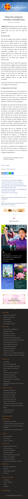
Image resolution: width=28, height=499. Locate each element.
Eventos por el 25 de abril (9, 394)
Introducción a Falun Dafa (9, 315)
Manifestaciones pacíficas (9, 390)
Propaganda (5, 419)
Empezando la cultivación (9, 348)
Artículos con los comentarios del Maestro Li (13, 353)
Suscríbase (5, 486)
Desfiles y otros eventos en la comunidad (13, 403)
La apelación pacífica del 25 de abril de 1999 (13, 423)
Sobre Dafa (5, 312)
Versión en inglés (5, 165)
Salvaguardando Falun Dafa (9, 346)
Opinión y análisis (7, 416)
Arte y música (6, 438)
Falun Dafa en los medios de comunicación (13, 405)
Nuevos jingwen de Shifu (9, 471)
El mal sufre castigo (8, 448)
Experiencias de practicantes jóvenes (11, 337)
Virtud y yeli (5, 443)
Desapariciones (6, 381)
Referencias (5, 464)
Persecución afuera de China (10, 377)
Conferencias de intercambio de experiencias (13, 340)
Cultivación (5, 326)
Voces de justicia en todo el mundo (11, 454)
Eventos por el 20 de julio (9, 397)
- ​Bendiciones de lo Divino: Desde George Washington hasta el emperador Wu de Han (14, 186)
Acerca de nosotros (7, 477)
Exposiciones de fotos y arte (9, 399)
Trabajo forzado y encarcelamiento (11, 379)
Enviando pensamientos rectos (10, 342)
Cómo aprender (7, 319)
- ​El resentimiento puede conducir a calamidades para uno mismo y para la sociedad (14, 190)
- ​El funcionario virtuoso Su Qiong (9, 192)
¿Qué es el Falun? (7, 321)
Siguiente (3, 201)
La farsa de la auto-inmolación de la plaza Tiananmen (13, 426)
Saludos (5, 407)
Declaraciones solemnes (9, 459)
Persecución (5, 359)
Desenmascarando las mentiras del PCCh (12, 429)
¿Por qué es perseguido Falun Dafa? (11, 366)
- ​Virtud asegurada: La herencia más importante (12, 184)
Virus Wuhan (6, 361)
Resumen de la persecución (9, 364)
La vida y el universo (8, 440)
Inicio (7, 13)
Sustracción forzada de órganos (10, 372)
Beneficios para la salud (8, 317)
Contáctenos (6, 480)
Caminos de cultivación (8, 350)
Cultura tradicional (18, 13)
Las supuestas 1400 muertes (9, 421)
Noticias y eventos (7, 388)
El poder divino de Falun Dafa (10, 344)
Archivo (5, 484)
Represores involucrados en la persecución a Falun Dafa (13, 384)
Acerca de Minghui (7, 482)
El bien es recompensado (9, 457)
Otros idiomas (6, 490)
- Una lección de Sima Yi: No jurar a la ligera (11, 182)
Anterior (3, 195)
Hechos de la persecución (9, 374)
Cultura (11, 13)
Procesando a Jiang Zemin (9, 450)
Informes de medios (8, 412)
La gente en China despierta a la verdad (12, 461)
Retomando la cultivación (9, 335)
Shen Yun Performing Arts (9, 401)
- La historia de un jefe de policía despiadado (11, 180)
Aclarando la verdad (8, 331)
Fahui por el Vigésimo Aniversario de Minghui (14, 355)
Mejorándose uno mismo (9, 333)
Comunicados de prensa (9, 410)
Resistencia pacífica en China (10, 446)
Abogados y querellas (8, 452)
